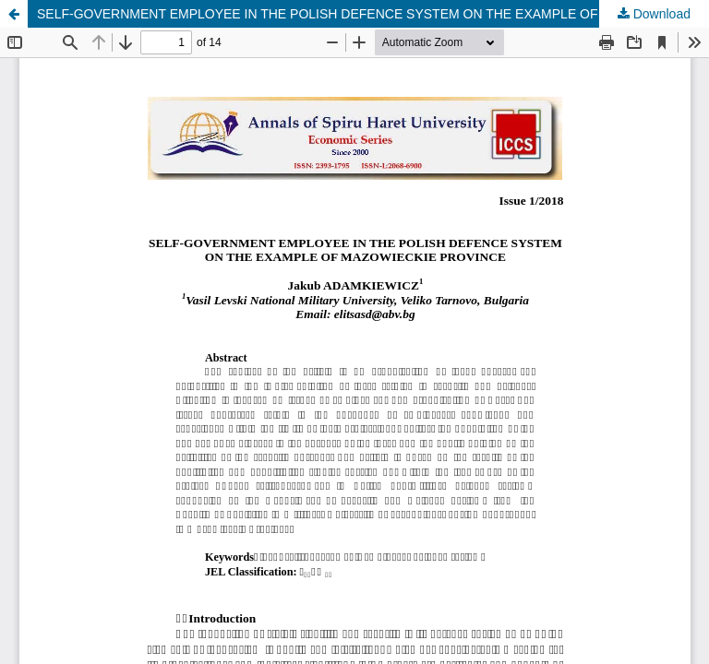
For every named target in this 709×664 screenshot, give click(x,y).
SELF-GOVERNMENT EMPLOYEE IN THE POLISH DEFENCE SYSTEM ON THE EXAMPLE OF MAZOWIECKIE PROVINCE (373, 13)
